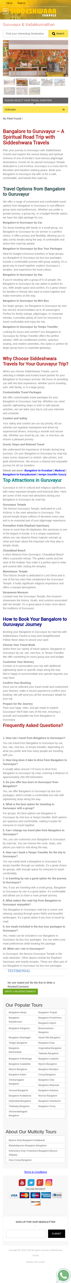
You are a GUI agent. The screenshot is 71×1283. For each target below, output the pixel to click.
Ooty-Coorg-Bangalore (20, 1172)
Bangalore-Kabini (17, 1087)
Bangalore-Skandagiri (19, 1050)
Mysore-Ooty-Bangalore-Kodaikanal (27, 1152)
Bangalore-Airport (47, 1035)
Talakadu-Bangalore (48, 1065)
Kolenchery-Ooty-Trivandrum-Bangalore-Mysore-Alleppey (33, 1165)
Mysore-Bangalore (47, 1076)
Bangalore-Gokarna (48, 1102)
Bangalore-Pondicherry (50, 1030)
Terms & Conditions (35, 1184)
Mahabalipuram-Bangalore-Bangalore (28, 1158)
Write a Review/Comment (20, 1003)
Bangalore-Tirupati (47, 1024)
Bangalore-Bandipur (48, 1081)
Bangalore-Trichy (47, 1118)
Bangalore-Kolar (46, 1055)
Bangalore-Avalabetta (19, 1076)
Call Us (9, 3)
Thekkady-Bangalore (19, 1118)
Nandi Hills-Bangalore (49, 1050)
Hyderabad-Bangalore (20, 1113)
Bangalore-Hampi (17, 1024)
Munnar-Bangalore (47, 1108)
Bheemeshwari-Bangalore (46, 1042)
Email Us (21, 3)
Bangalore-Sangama (19, 1040)
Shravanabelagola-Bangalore (18, 1126)
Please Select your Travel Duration (28, 112)
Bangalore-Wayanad (48, 1097)
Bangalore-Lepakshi (48, 1071)
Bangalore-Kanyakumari (15, 1032)
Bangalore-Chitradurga (20, 1071)
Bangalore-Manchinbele (15, 1062)
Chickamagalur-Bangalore (17, 1094)
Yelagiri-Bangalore (18, 1055)
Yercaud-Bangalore (18, 1102)
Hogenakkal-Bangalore (50, 1060)
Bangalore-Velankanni (49, 1113)
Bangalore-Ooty (46, 1092)
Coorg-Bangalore (47, 1087)
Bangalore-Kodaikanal (20, 1108)
